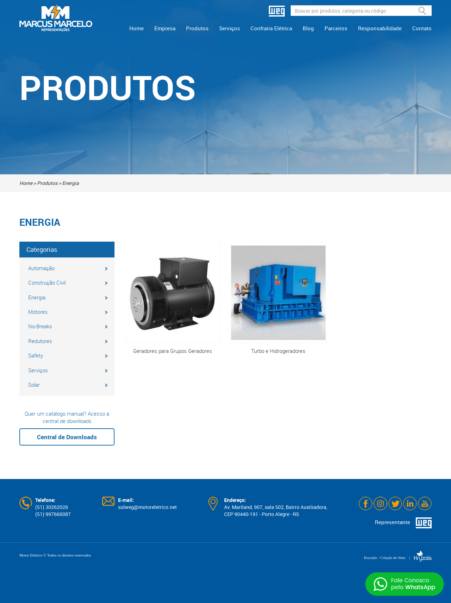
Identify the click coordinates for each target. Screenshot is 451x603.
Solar (67, 384)
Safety (67, 355)
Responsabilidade (380, 28)
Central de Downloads (67, 437)
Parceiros (336, 28)
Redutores (67, 340)
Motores (67, 311)
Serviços (229, 28)
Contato (422, 28)
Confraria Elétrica (271, 28)
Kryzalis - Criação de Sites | (398, 557)
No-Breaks (67, 326)
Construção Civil (67, 282)
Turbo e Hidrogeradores (278, 298)
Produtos (197, 28)
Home (136, 28)
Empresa (164, 28)
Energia (67, 297)
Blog (308, 28)
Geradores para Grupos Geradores (172, 298)
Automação (67, 268)
